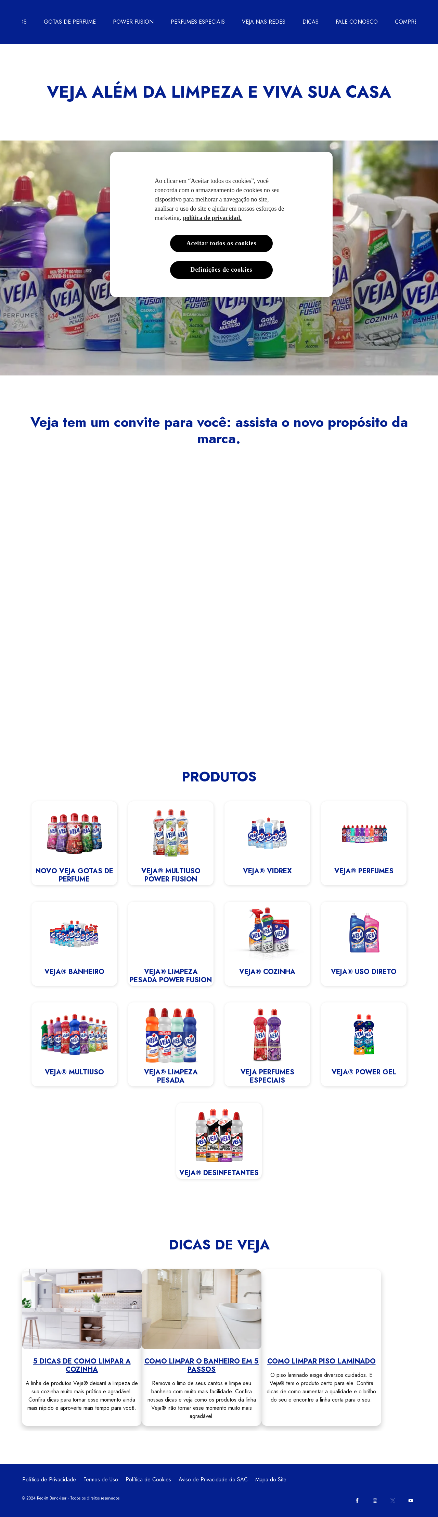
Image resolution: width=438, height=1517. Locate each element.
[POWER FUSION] (133, 21)
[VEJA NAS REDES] (264, 21)
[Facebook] (357, 1500)
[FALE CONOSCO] (356, 21)
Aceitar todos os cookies (221, 243)
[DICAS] (310, 21)
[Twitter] (392, 1500)
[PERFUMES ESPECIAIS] (197, 21)
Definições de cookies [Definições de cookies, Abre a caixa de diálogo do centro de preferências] (222, 269)
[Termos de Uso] (100, 1479)
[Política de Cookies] (148, 1479)
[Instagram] (375, 1500)
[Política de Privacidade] (49, 1479)
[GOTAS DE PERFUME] (69, 21)
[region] (221, 224)
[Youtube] (410, 1500)
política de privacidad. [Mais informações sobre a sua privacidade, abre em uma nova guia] (212, 217)
